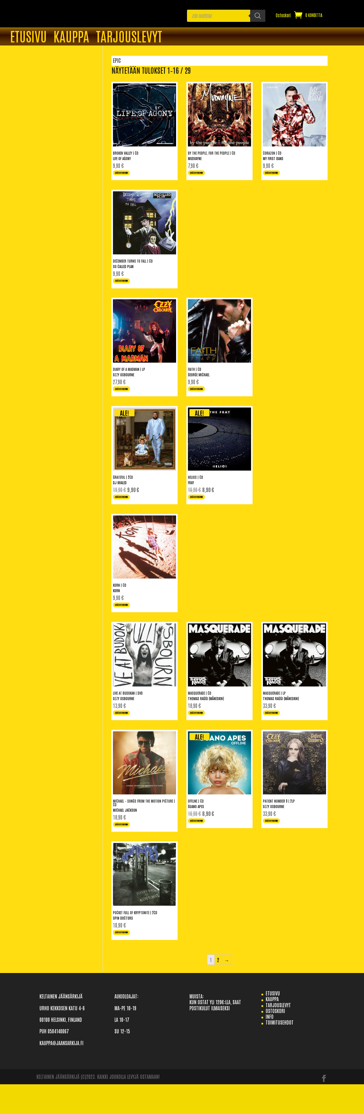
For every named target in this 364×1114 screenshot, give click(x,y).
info (270, 1046)
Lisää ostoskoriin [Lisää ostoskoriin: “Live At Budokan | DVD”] (130, 733)
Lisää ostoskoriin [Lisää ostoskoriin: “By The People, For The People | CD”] (205, 175)
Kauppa (71, 37)
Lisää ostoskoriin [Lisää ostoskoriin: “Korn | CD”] (130, 622)
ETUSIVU (28, 37)
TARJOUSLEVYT (129, 37)
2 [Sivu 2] (218, 990)
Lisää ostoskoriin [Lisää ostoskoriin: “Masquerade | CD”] (205, 733)
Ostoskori (283, 15)
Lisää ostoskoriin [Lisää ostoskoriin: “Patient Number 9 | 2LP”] (280, 845)
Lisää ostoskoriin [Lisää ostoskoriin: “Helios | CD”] (205, 510)
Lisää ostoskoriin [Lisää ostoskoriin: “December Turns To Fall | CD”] (130, 286)
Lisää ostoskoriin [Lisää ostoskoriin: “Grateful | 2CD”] (130, 510)
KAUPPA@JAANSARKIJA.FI (61, 1073)
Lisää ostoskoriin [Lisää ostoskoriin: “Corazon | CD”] (280, 175)
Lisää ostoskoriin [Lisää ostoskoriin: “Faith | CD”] (205, 398)
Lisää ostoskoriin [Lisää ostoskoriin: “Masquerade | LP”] (280, 733)
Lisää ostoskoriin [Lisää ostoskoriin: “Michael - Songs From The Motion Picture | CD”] (130, 849)
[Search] (257, 16)
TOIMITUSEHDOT (280, 1052)
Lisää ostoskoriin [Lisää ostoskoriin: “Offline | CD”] (205, 845)
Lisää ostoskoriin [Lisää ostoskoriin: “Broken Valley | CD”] (130, 175)
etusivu (273, 1023)
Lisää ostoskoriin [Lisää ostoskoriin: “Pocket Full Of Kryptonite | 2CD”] (130, 960)
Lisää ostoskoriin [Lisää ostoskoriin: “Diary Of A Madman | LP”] (130, 398)
